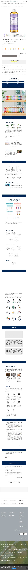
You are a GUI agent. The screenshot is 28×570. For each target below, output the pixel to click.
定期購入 (20, 519)
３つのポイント (7, 81)
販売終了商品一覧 (21, 522)
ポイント (20, 518)
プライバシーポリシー (8, 567)
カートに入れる (9, 56)
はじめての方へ (5, 500)
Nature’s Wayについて (22, 526)
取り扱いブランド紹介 (12, 515)
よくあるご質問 (7, 86)
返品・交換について (21, 516)
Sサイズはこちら (8, 178)
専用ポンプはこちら (19, 178)
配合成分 (19, 86)
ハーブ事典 (10, 516)
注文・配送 (20, 515)
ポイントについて (13, 500)
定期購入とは (22, 500)
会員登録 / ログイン (21, 512)
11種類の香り (7, 83)
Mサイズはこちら (13, 178)
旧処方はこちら (8, 457)
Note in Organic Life (12, 512)
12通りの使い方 (18, 83)
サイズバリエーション (18, 81)
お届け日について (5, 503)
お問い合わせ (22, 503)
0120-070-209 (24, 537)
